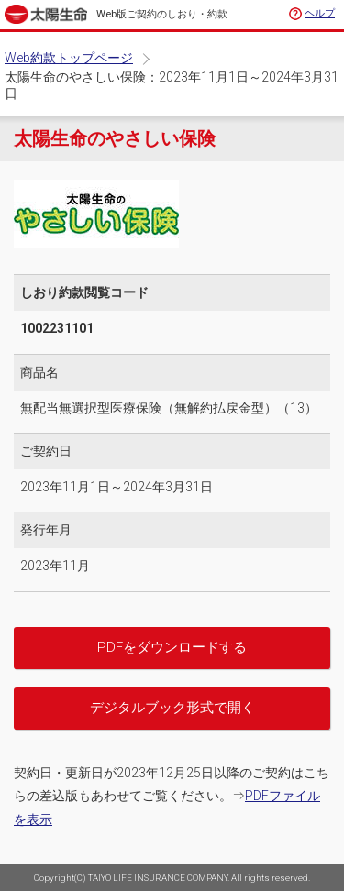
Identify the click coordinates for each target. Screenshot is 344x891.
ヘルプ (320, 13)
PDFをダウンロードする (172, 647)
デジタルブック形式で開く (172, 707)
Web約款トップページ (69, 57)
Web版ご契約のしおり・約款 (161, 14)
